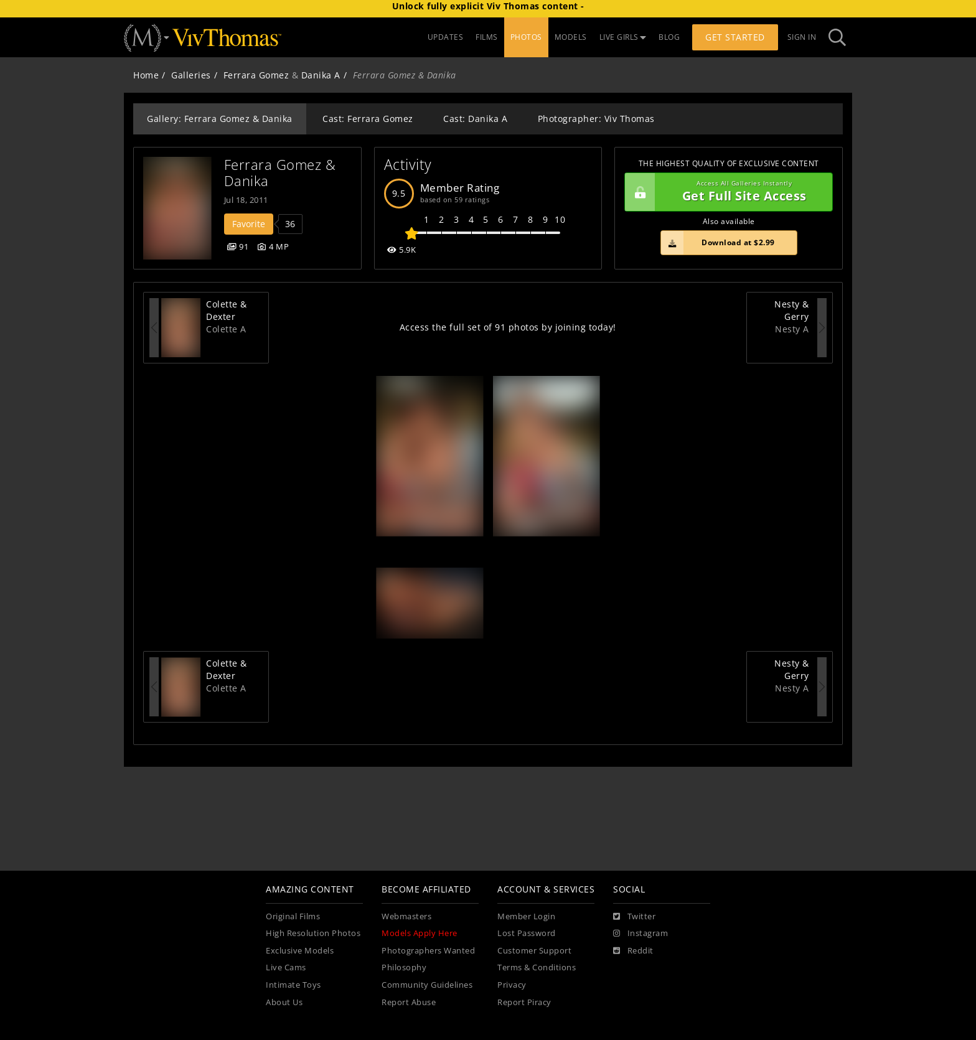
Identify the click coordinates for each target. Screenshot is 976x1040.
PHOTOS (526, 37)
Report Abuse (409, 1002)
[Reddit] (633, 951)
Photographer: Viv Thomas (596, 118)
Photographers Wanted (428, 950)
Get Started (735, 37)
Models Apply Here (420, 933)
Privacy (512, 985)
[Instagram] (640, 933)
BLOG (669, 37)
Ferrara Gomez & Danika (282, 172)
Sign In (802, 37)
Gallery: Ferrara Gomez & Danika (220, 118)
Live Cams (286, 967)
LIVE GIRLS (623, 37)
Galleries (191, 75)
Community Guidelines (427, 985)
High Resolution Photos (313, 933)
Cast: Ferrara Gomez (367, 118)
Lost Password (526, 933)
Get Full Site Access (725, 192)
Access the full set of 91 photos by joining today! (508, 327)
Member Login (526, 916)
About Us (284, 1002)
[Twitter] (634, 916)
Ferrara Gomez (256, 75)
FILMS (487, 37)
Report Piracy (524, 1002)
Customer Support (534, 950)
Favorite (248, 224)
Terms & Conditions (536, 967)
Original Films (293, 916)
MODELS (571, 37)
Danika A (320, 75)
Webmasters (406, 916)
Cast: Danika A (475, 118)
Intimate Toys (293, 985)
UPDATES (446, 37)
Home (146, 75)
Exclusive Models (300, 950)
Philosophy (404, 967)
